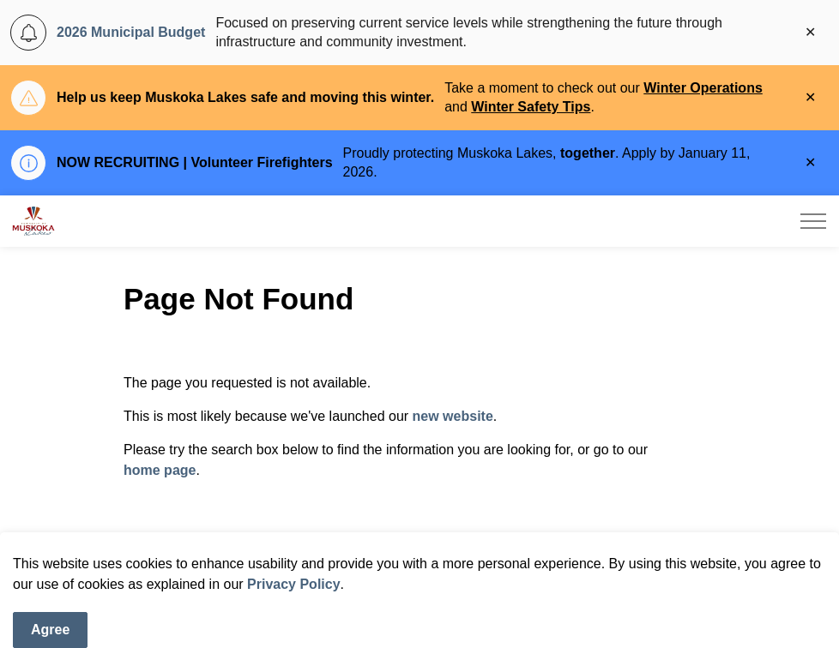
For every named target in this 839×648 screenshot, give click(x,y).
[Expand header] (813, 221)
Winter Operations (703, 88)
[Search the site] (419, 553)
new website (453, 416)
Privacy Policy (294, 620)
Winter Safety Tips (530, 106)
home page (160, 470)
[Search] (694, 553)
